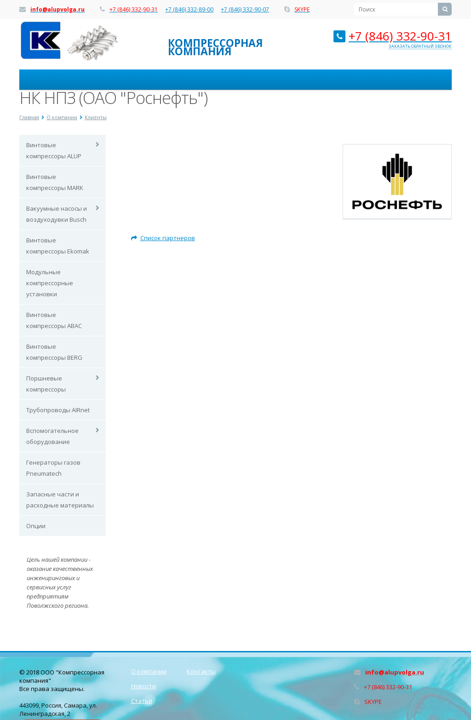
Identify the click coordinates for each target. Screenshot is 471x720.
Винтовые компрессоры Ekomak (57, 245)
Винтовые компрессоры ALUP (53, 150)
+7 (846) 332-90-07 (245, 9)
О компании (149, 671)
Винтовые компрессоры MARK (54, 182)
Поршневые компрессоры (46, 383)
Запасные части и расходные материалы (60, 499)
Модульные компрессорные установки (49, 283)
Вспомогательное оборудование (52, 436)
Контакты (201, 671)
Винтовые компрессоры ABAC (54, 320)
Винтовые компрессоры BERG (54, 352)
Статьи (141, 701)
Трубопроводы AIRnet (58, 410)
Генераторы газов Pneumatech (53, 468)
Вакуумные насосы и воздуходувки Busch (56, 214)
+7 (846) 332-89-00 (189, 9)
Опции (36, 526)
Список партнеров (163, 238)
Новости (143, 686)
